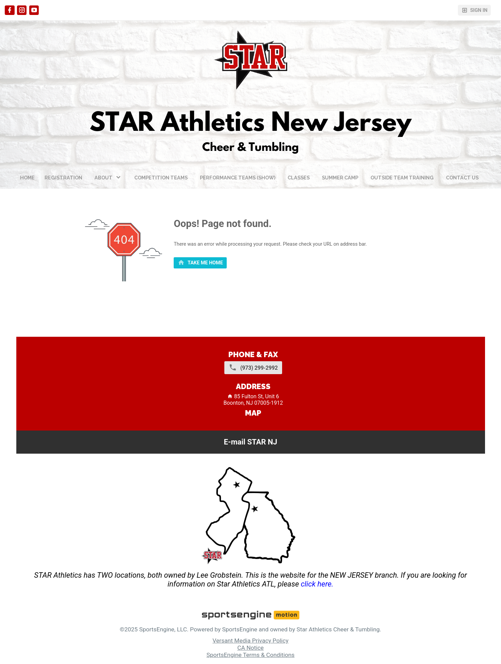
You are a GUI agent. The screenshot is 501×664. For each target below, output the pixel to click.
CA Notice (250, 647)
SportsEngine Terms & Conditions (250, 654)
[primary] (200, 263)
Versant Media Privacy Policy (250, 640)
